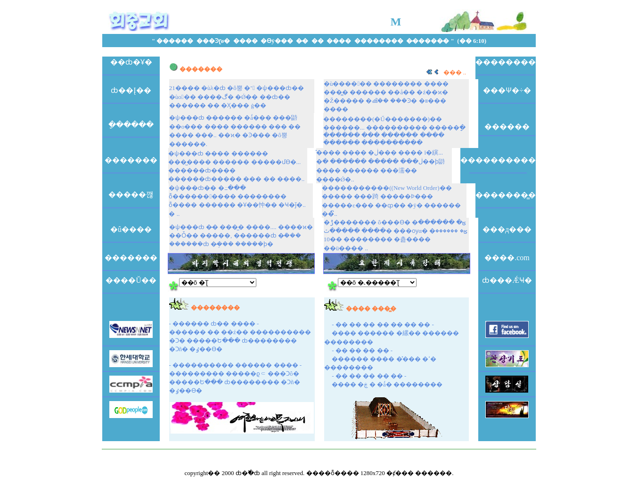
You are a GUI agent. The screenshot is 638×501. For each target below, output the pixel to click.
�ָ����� (131, 125)
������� (131, 160)
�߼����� (507, 127)
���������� (498, 160)
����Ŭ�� (131, 280)
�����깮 (131, 194)
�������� (505, 62)
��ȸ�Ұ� (131, 62)
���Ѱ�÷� (507, 90)
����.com (507, 258)
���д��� (507, 229)
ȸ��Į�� (131, 90)
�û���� (131, 229)
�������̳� (505, 195)
